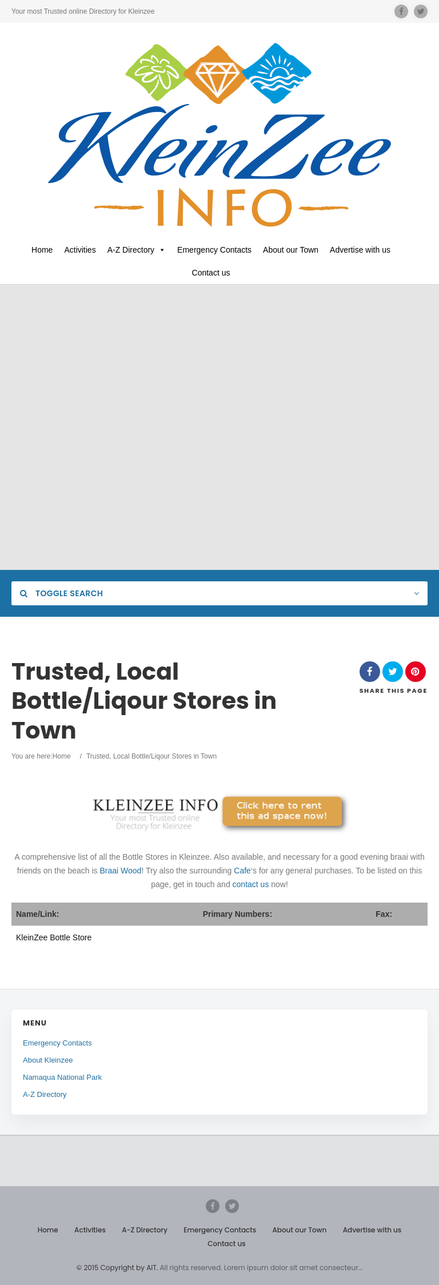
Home (42, 249)
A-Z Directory (136, 249)
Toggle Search (61, 593)
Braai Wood (121, 870)
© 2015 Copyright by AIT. (117, 1267)
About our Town (290, 249)
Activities (79, 249)
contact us (251, 884)
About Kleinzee (48, 1060)
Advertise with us (360, 249)
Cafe (242, 870)
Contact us (211, 272)
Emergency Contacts (214, 249)
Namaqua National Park (62, 1077)
